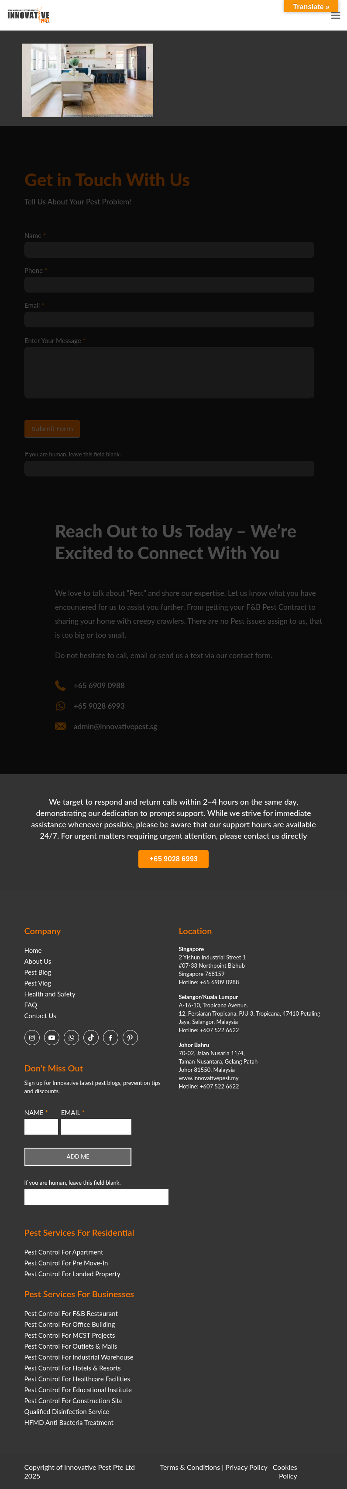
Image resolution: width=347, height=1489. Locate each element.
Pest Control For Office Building (69, 1324)
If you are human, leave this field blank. (72, 1182)
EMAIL (73, 1112)
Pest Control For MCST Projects (69, 1335)
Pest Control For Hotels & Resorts (72, 1368)
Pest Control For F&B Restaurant (71, 1313)
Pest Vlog (38, 983)
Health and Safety (50, 994)
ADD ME (77, 1156)
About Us (38, 961)
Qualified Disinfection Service (67, 1411)
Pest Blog (38, 972)
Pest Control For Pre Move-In (66, 1263)
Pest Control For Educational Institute (78, 1390)
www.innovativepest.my (209, 1077)
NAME (36, 1112)
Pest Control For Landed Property (72, 1274)
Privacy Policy (246, 1467)
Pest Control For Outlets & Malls (70, 1346)
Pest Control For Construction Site (73, 1400)
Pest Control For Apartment (63, 1252)
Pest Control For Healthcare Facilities (77, 1379)
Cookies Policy (285, 1471)
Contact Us (40, 1016)
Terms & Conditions (190, 1467)
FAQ (31, 1005)
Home (33, 950)
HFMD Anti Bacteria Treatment (68, 1422)
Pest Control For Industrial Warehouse (79, 1357)
